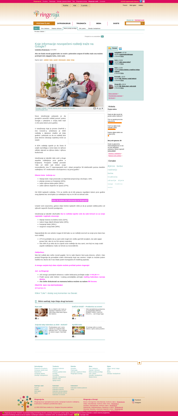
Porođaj (55, 373)
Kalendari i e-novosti (59, 394)
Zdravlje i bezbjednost (94, 28)
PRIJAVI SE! (130, 20)
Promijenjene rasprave (115, 96)
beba (51, 60)
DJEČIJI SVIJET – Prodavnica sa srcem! (87, 306)
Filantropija (52, 1)
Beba (36, 28)
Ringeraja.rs (115, 404)
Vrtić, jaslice (82, 28)
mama (110, 187)
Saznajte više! (84, 415)
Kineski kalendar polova (60, 393)
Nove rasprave (113, 93)
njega (110, 184)
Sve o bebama (45, 28)
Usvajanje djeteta (39, 373)
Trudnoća (81, 23)
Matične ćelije (57, 379)
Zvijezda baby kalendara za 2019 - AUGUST (51, 325)
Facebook (138, 400)
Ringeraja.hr (113, 405)
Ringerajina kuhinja (81, 1)
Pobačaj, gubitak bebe (59, 372)
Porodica (45, 1)
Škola (108, 372)
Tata (73, 1)
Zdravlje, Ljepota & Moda (64, 1)
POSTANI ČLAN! (139, 20)
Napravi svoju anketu (114, 156)
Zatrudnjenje (64, 23)
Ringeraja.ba (121, 402)
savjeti (55, 60)
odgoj (68, 60)
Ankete (141, 5)
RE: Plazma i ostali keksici (127, 78)
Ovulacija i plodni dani (41, 370)
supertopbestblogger (126, 54)
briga (72, 60)
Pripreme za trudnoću (40, 368)
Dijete (116, 23)
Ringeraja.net (119, 409)
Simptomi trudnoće (58, 368)
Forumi (125, 5)
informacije (62, 60)
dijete (121, 180)
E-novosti (102, 1)
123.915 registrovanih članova (130, 1)
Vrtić (108, 370)
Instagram (138, 402)
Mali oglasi (133, 5)
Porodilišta (56, 375)
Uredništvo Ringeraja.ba (42, 50)
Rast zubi (38, 306)
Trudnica (55, 370)
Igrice (36, 393)
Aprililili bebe (77, 325)
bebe (120, 166)
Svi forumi (112, 98)
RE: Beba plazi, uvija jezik (127, 86)
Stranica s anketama (114, 153)
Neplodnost (37, 372)
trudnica (119, 184)
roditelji (46, 60)
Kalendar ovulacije (58, 388)
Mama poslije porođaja (70, 28)
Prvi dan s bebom (39, 31)
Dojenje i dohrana (56, 28)
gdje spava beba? (125, 62)
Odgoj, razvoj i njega (113, 368)
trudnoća (113, 177)
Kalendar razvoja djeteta (60, 391)
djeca (111, 166)
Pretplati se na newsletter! (92, 36)
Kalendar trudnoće (58, 389)
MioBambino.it (115, 411)
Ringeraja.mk (119, 407)
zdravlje (112, 180)
